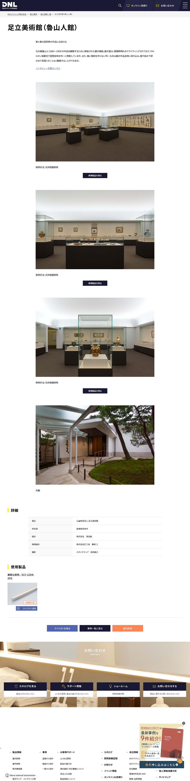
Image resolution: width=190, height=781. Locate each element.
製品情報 (16, 752)
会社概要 (133, 768)
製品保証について (67, 778)
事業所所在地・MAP (137, 773)
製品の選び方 (66, 763)
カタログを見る (27, 686)
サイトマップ (165, 777)
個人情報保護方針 (168, 770)
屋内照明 (127, 628)
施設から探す (48, 763)
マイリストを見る (62, 628)
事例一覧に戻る (95, 628)
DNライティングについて (139, 758)
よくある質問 (65, 758)
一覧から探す (48, 768)
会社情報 (133, 752)
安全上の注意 (66, 773)
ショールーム (121, 686)
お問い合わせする (167, 686)
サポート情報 (74, 686)
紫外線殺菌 (17, 768)
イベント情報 (110, 770)
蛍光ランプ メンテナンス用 (24, 778)
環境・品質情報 (135, 778)
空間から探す (48, 758)
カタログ (108, 752)
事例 (44, 752)
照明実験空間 (111, 758)
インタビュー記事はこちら (48, 68)
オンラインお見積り (113, 777)
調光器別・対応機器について (72, 768)
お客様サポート (67, 752)
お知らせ (108, 764)
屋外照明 (16, 763)
